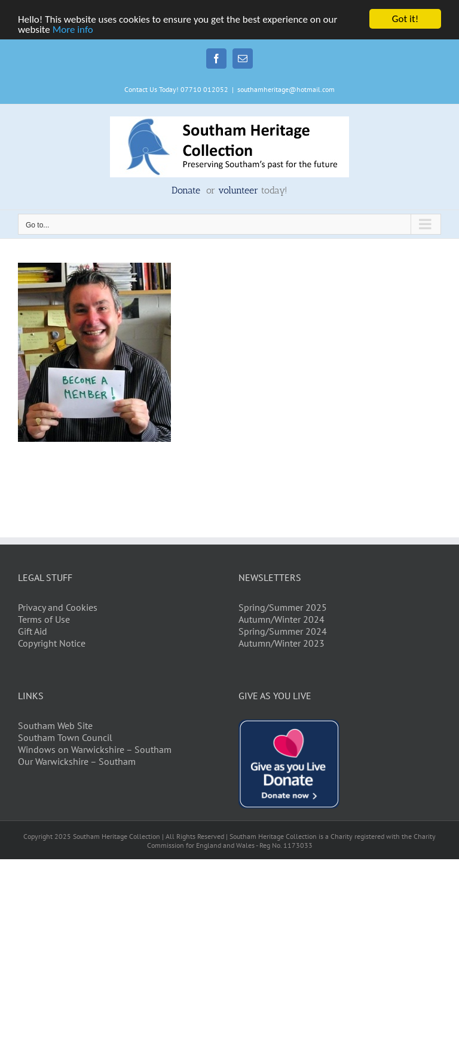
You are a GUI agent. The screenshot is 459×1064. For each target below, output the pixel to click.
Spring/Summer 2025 (282, 607)
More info (73, 29)
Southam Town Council (65, 737)
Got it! (405, 19)
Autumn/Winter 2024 (281, 619)
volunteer (238, 190)
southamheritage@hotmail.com (286, 89)
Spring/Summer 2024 (282, 631)
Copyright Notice (51, 643)
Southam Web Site (55, 725)
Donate (187, 190)
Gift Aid (32, 631)
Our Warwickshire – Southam (77, 761)
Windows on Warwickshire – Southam (95, 749)
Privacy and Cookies (57, 607)
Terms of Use (44, 619)
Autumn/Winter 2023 (281, 643)
